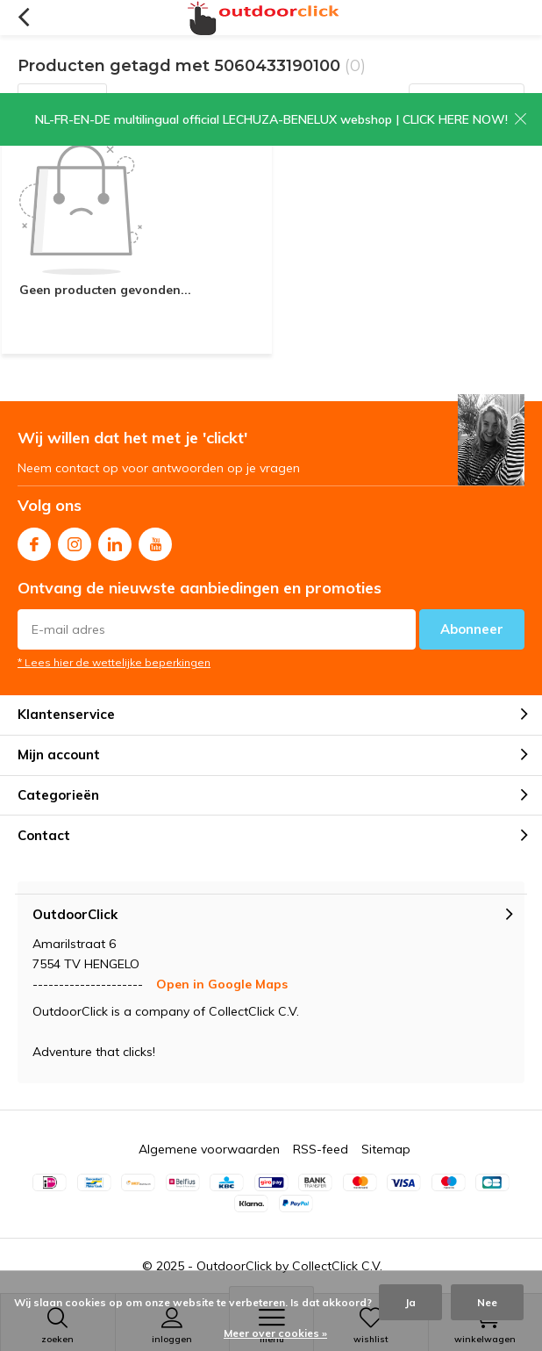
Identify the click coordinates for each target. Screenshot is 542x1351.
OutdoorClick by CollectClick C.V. (289, 1266)
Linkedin (115, 540)
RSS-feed (320, 1149)
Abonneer (471, 629)
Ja (410, 1302)
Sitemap (385, 1149)
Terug (23, 17)
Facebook (34, 540)
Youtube (155, 540)
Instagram (74, 540)
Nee (487, 1302)
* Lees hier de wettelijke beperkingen (114, 662)
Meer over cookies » (275, 1333)
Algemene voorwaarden (209, 1149)
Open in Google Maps (222, 984)
